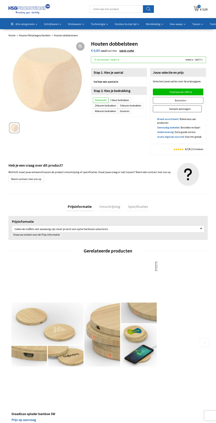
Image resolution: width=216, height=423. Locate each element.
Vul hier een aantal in (106, 81)
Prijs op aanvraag (23, 318)
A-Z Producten (71, 381)
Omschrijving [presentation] (109, 207)
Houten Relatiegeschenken (34, 35)
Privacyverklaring (171, 381)
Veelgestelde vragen (74, 376)
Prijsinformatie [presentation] (82, 207)
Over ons (68, 370)
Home (12, 35)
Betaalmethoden (122, 376)
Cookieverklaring (171, 376)
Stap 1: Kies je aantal (108, 72)
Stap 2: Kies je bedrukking (112, 91)
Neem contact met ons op (26, 179)
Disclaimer (167, 386)
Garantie (117, 381)
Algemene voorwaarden (175, 370)
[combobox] (116, 9)
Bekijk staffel (126, 50)
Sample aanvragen (181, 109)
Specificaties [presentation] (135, 207)
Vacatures (118, 386)
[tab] (82, 207)
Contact (117, 370)
